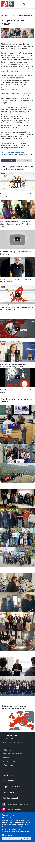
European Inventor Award (9, 15)
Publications (6, 750)
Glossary (5, 769)
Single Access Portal (11, 786)
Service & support (10, 735)
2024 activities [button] (9, 160)
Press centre (8, 781)
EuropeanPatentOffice (14, 810)
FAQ (3, 746)
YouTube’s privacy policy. (14, 829)
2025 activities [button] (26, 160)
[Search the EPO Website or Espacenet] (24, 4)
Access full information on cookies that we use (16, 831)
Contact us (6, 757)
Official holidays (8, 765)
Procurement (8, 792)
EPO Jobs (25, 804)
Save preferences (9, 839)
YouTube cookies (10, 835)
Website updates (8, 739)
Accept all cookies (24, 839)
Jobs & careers (8, 775)
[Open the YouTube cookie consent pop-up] (17, 181)
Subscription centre (9, 761)
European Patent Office (14, 804)
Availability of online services (12, 742)
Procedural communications (12, 754)
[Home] (8, 4)
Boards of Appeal (10, 798)
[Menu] (30, 4)
